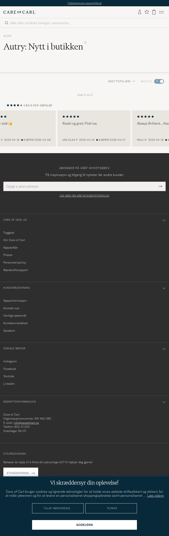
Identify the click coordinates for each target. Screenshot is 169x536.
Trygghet (8, 233)
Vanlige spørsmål (14, 315)
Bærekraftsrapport (15, 270)
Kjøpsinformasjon (15, 301)
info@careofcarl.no (26, 423)
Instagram (10, 361)
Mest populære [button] (121, 81)
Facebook (9, 369)
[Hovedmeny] (161, 12)
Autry (7, 36)
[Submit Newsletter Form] (160, 186)
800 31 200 (22, 427)
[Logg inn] (139, 12)
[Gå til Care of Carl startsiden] (19, 12)
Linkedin (9, 384)
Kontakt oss (11, 308)
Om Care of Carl (14, 240)
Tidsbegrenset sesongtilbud (85, 3)
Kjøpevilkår (10, 247)
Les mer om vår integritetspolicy (84, 195)
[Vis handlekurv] (154, 12)
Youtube (8, 376)
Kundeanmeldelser (15, 323)
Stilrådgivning (18, 473)
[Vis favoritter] (146, 12)
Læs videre (155, 495)
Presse (7, 255)
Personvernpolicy (14, 262)
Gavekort (9, 331)
